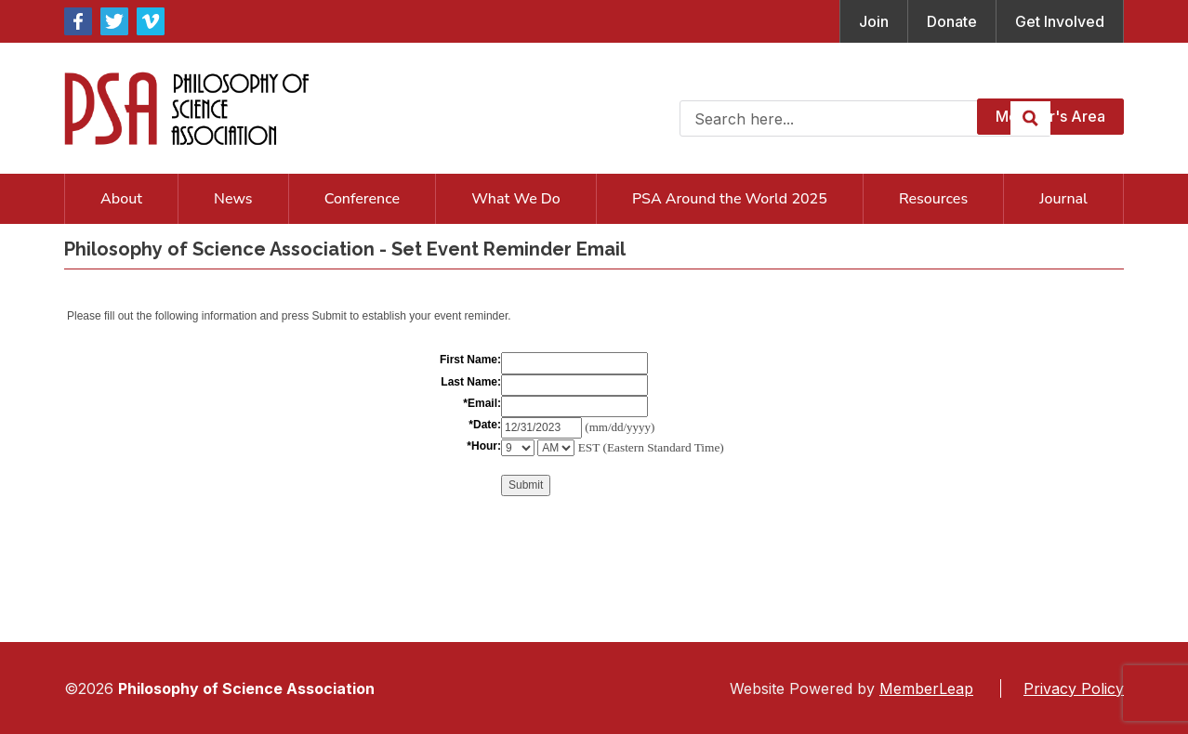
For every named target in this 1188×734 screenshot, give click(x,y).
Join (874, 21)
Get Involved (1059, 21)
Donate (952, 21)
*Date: (485, 424)
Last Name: (471, 381)
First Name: (470, 359)
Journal (1063, 199)
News (233, 199)
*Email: (482, 403)
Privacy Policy (1073, 688)
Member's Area (1050, 116)
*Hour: (484, 445)
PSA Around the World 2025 (729, 199)
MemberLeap (926, 688)
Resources (933, 199)
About (121, 199)
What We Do (516, 199)
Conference (362, 199)
